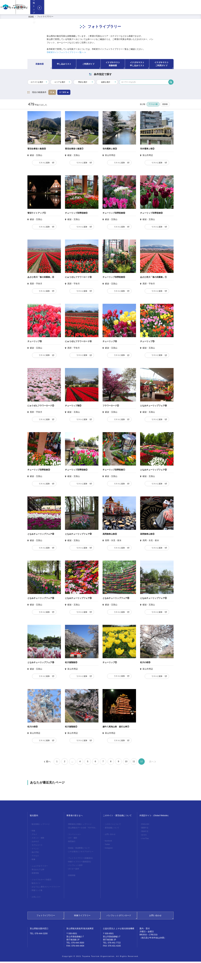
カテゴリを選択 (37, 83)
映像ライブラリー (82, 917)
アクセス (35, 857)
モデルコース (37, 846)
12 (141, 763)
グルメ (34, 836)
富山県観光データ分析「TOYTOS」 (82, 829)
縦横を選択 (105, 83)
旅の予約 (35, 854)
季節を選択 (82, 83)
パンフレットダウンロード (119, 917)
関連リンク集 (37, 892)
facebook (108, 842)
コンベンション (121, 8)
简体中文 (144, 833)
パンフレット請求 (75, 867)
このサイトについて (113, 825)
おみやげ (35, 843)
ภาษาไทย (145, 840)
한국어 (144, 836)
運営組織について (112, 829)
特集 (33, 832)
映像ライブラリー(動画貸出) (79, 863)
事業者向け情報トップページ (99, 8)
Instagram (109, 849)
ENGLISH (145, 825)
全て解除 (63, 94)
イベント (35, 850)
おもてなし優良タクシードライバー (46, 888)
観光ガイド (36, 885)
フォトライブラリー (45, 18)
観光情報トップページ (183, 8)
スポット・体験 (38, 839)
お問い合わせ (110, 836)
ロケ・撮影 (140, 8)
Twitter (107, 846)
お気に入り (36, 898)
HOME (31, 18)
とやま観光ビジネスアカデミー (80, 853)
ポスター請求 (73, 870)
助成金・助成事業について (79, 849)
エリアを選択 (59, 83)
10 (126, 763)
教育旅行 (156, 8)
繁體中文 (144, 829)
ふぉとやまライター (40, 867)
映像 (33, 861)
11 (134, 763)
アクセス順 (153, 106)
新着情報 (35, 874)
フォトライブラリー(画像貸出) (80, 859)
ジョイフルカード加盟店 (41, 881)
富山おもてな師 (38, 871)
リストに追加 (44, 164)
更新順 (165, 106)
